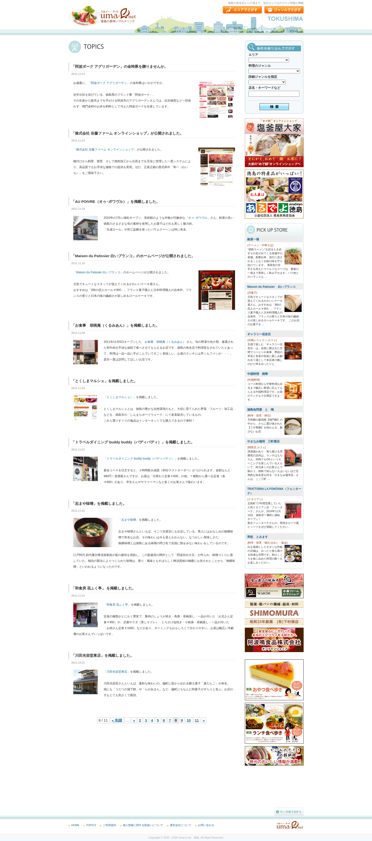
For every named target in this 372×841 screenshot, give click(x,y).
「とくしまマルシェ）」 (120, 397)
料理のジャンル (259, 66)
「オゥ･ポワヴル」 (197, 217)
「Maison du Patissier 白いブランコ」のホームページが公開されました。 (133, 256)
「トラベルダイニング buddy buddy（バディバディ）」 (140, 458)
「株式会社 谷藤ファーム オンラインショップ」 (105, 149)
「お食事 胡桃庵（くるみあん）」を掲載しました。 (115, 325)
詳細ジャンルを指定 (262, 77)
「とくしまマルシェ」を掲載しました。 (104, 381)
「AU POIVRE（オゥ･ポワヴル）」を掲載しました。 (115, 201)
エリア (253, 55)
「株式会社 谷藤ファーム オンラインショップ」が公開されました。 (127, 133)
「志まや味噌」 (128, 519)
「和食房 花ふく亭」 (117, 604)
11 (197, 720)
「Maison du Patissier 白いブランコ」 (98, 272)
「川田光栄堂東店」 (117, 671)
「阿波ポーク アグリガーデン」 (109, 83)
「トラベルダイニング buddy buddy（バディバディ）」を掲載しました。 (133, 442)
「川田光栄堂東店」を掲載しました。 (102, 655)
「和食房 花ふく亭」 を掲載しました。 (103, 588)
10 (189, 720)
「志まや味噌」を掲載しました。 (98, 503)
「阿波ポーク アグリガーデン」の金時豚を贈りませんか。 (119, 66)
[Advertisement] (105, 766)
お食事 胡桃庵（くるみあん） (165, 342)
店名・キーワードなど (264, 88)
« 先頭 (117, 720)
